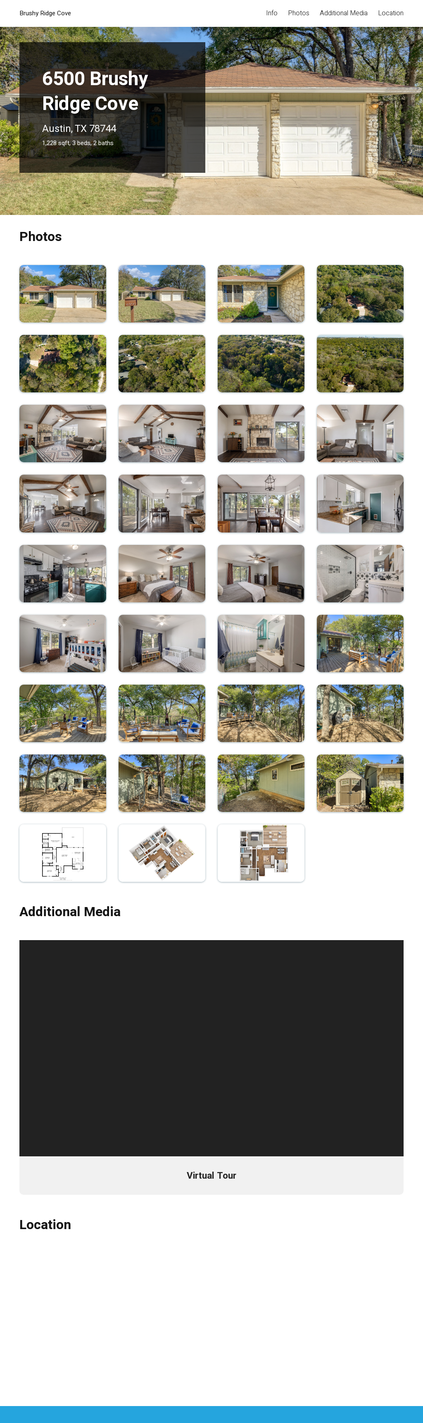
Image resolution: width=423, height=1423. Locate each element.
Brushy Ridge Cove (45, 13)
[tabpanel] (211, 107)
